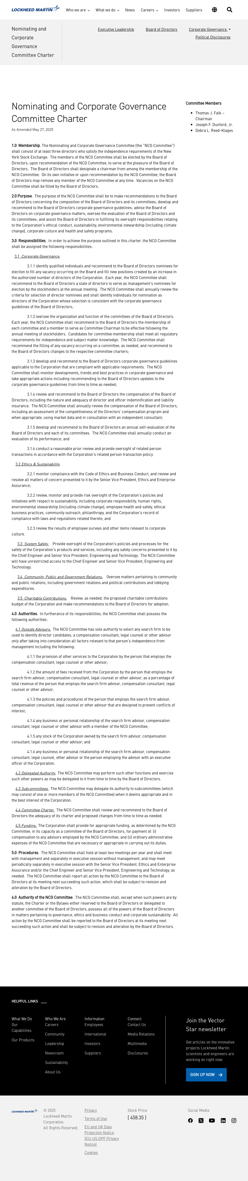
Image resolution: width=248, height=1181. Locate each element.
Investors (172, 9)
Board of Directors (161, 29)
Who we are (76, 9)
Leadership (54, 1043)
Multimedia (137, 1043)
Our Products (23, 1039)
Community (54, 1034)
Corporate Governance (208, 29)
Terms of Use (96, 1118)
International (95, 1034)
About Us (53, 1071)
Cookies (91, 1152)
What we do (105, 9)
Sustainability (56, 1062)
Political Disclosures (213, 37)
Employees (94, 1024)
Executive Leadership (116, 29)
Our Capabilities (21, 1027)
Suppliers (194, 9)
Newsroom (54, 1052)
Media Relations (141, 1034)
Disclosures (138, 1052)
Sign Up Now (202, 1074)
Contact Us (137, 1024)
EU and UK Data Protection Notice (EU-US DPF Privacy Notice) (102, 1135)
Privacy (91, 1110)
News (130, 9)
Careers (147, 9)
